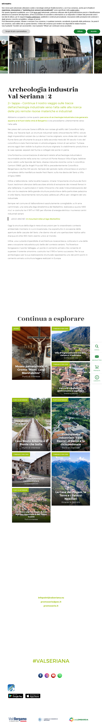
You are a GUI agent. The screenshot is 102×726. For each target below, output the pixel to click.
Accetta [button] (94, 31)
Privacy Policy (97, 714)
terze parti (37, 12)
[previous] (3, 41)
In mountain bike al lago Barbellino (43, 219)
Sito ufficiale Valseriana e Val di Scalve (14, 714)
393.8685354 (53, 572)
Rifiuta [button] (80, 31)
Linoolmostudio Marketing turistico (64, 717)
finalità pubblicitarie (33, 17)
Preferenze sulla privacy (34, 717)
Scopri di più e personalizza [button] (16, 31)
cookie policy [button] (74, 10)
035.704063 (53, 568)
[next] (98, 41)
